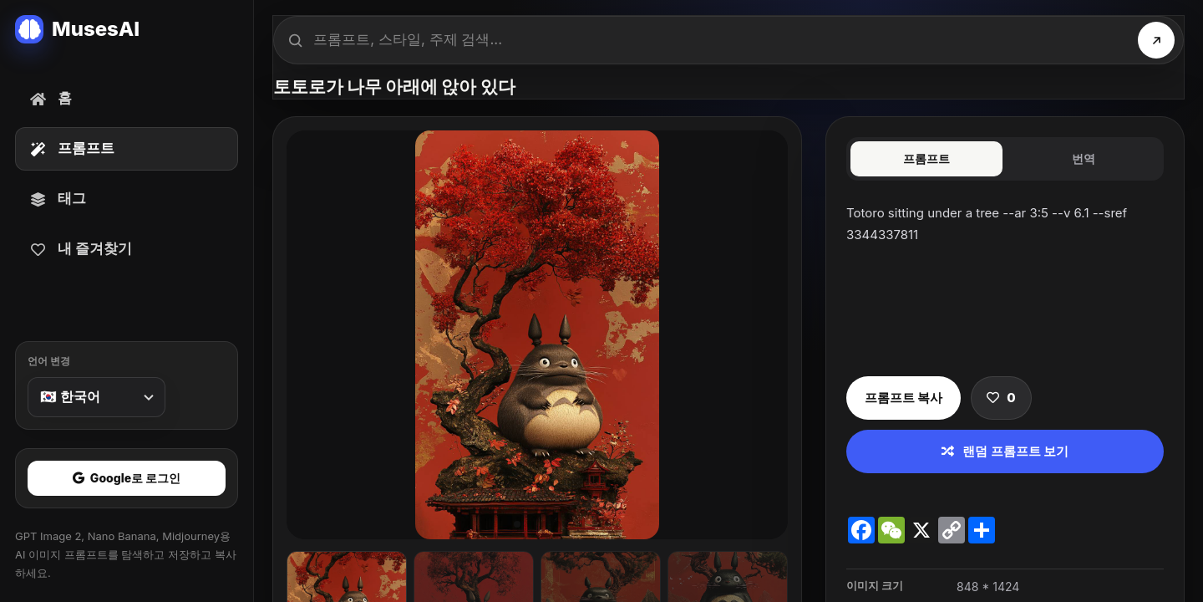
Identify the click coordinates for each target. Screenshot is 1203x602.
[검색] (1156, 40)
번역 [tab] (1083, 158)
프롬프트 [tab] (926, 158)
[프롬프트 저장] (1001, 398)
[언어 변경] (96, 397)
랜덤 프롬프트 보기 (1005, 451)
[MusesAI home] (126, 29)
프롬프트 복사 (903, 398)
